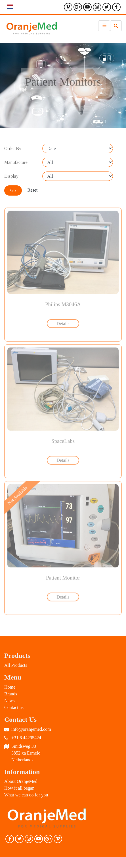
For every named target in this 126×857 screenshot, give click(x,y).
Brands (10, 693)
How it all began (19, 788)
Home (9, 687)
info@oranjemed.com (31, 729)
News (9, 700)
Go (13, 190)
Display (11, 176)
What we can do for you (26, 794)
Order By (12, 148)
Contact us (14, 707)
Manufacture (16, 162)
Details (62, 322)
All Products (15, 665)
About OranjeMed (20, 781)
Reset (33, 190)
